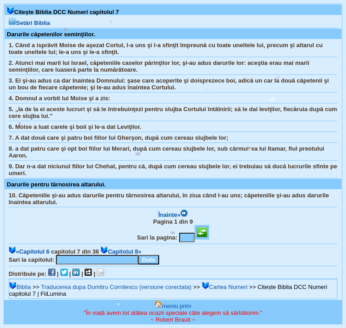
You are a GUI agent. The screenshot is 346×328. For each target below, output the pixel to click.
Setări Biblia (29, 23)
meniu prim (173, 306)
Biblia (20, 287)
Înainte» (173, 214)
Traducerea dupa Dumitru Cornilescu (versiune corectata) (116, 287)
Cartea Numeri (225, 287)
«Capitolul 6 (29, 251)
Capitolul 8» (120, 251)
